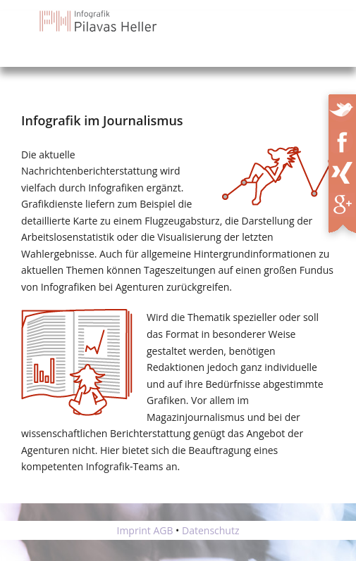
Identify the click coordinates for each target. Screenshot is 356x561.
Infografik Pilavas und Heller (99, 21)
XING (346, 170)
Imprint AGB (144, 530)
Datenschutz (210, 530)
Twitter (343, 107)
